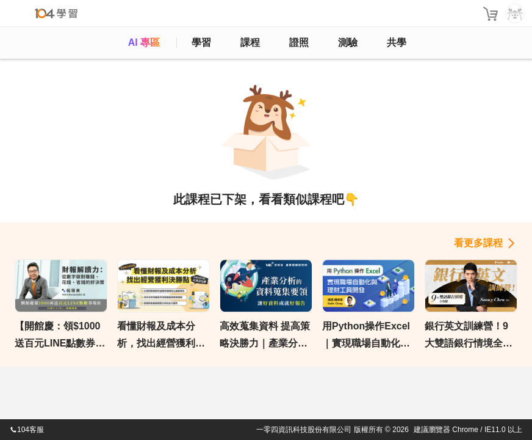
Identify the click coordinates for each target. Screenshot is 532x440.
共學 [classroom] (396, 42)
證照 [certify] (299, 42)
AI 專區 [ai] (144, 42)
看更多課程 (478, 243)
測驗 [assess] (348, 42)
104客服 (27, 429)
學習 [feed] (201, 42)
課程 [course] (250, 42)
